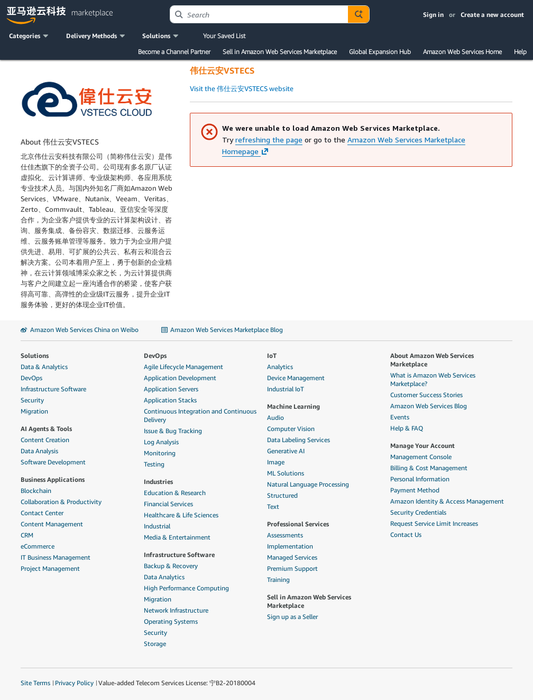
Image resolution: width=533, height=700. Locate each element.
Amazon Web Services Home (462, 52)
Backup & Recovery (171, 566)
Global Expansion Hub (380, 52)
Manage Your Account (422, 446)
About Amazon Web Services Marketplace (432, 360)
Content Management (52, 524)
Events (399, 417)
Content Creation (45, 440)
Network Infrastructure (176, 610)
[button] (29, 36)
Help (520, 52)
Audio (275, 417)
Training (278, 580)
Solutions (35, 356)
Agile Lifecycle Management (183, 367)
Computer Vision (291, 429)
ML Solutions (285, 473)
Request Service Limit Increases (434, 523)
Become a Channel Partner (174, 52)
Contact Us (405, 535)
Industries (158, 482)
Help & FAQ (406, 428)
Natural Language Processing (308, 484)
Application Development (180, 378)
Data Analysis (39, 451)
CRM (27, 535)
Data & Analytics (44, 367)
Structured (282, 495)
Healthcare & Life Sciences (181, 515)
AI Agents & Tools (46, 429)
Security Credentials (418, 512)
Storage (155, 644)
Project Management (50, 568)
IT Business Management (55, 557)
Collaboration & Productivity (61, 502)
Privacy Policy (74, 683)
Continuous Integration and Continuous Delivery (200, 415)
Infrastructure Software (53, 389)
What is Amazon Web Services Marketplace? (432, 379)
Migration (34, 411)
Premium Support (292, 568)
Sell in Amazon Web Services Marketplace (280, 52)
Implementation (290, 546)
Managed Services (292, 557)
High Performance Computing (186, 588)
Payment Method (414, 490)
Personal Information (419, 479)
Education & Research (175, 493)
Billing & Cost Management (428, 468)
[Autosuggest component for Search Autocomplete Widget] (358, 14)
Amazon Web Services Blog (428, 406)
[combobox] (258, 14)
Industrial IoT (285, 389)
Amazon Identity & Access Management (447, 501)
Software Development (53, 462)
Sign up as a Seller (292, 617)
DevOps (31, 378)
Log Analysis (161, 442)
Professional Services (298, 524)
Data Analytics (164, 577)
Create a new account (492, 15)
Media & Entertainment (177, 537)
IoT (272, 356)
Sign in (433, 15)
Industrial (157, 526)
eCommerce (37, 546)
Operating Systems (171, 621)
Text (273, 506)
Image (275, 462)
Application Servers (171, 389)
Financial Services (168, 504)
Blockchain (36, 491)
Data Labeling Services (298, 440)
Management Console (421, 457)
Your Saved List (224, 36)
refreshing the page (268, 139)
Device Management (296, 378)
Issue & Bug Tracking (173, 431)
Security (32, 400)
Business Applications (53, 479)
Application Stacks (170, 400)
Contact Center (42, 513)
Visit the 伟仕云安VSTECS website (241, 88)
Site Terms (35, 683)
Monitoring (160, 453)
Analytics (280, 367)
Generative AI (286, 451)
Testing (154, 464)
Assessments (285, 535)
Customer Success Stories (426, 395)
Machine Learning (293, 406)
